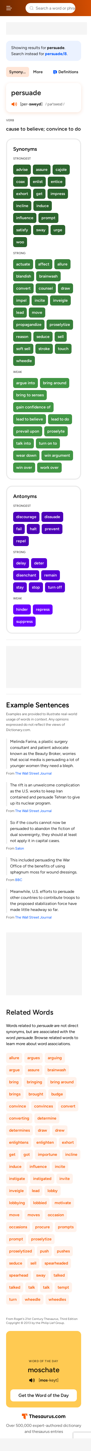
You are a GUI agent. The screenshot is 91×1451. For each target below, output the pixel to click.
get (39, 193)
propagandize (28, 324)
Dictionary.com (82, 8)
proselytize (60, 324)
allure (62, 264)
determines (19, 1130)
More (38, 71)
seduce (43, 336)
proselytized (20, 1251)
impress (58, 193)
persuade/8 (56, 53)
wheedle (24, 360)
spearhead (18, 1275)
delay (21, 563)
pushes (63, 1251)
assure (42, 169)
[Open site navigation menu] (9, 8)
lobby (53, 1190)
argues (33, 1057)
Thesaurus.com (18, 8)
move (37, 312)
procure (42, 1227)
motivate (63, 1202)
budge (57, 1094)
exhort (22, 193)
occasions (18, 1227)
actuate (23, 264)
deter (39, 563)
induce (42, 205)
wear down (26, 455)
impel (21, 300)
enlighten (45, 1142)
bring (14, 1082)
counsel (46, 288)
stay (20, 587)
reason (22, 336)
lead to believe (29, 419)
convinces (43, 1106)
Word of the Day (43, 1361)
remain (50, 575)
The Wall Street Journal (33, 773)
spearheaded (56, 1263)
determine (46, 1118)
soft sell (23, 348)
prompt (48, 217)
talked (59, 1275)
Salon (19, 848)
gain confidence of (33, 407)
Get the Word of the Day (43, 1395)
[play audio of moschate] (32, 1380)
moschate (43, 1369)
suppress (24, 621)
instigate (17, 1178)
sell (61, 336)
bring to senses (30, 395)
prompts (66, 1227)
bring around (54, 382)
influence (24, 217)
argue (14, 1069)
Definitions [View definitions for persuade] (68, 71)
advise (22, 169)
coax (20, 181)
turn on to (48, 443)
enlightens (18, 1142)
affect (43, 264)
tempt (63, 1287)
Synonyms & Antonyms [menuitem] (19, 71)
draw (65, 288)
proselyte (56, 431)
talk (31, 1287)
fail (19, 528)
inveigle (60, 300)
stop (36, 587)
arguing (55, 1057)
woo (20, 242)
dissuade (52, 516)
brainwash (48, 276)
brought (36, 1094)
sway (41, 229)
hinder (22, 609)
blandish (23, 276)
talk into (23, 443)
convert (23, 288)
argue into (25, 382)
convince (17, 1106)
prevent (52, 528)
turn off (55, 587)
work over (49, 467)
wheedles (57, 1299)
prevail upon (27, 431)
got (27, 1154)
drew (59, 1130)
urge (58, 229)
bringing (34, 1082)
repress (43, 609)
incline (22, 205)
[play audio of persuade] (14, 104)
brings (14, 1094)
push (44, 1251)
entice (56, 181)
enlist (38, 181)
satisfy (22, 229)
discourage (26, 516)
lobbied (40, 1202)
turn (13, 1299)
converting (19, 1118)
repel (21, 541)
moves (34, 1214)
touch (63, 348)
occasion (56, 1214)
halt (33, 528)
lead (20, 312)
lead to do (60, 419)
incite (40, 300)
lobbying (17, 1202)
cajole (61, 169)
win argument (57, 455)
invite (64, 1178)
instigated (42, 1178)
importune (47, 1154)
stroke (44, 348)
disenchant (26, 575)
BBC (18, 880)
